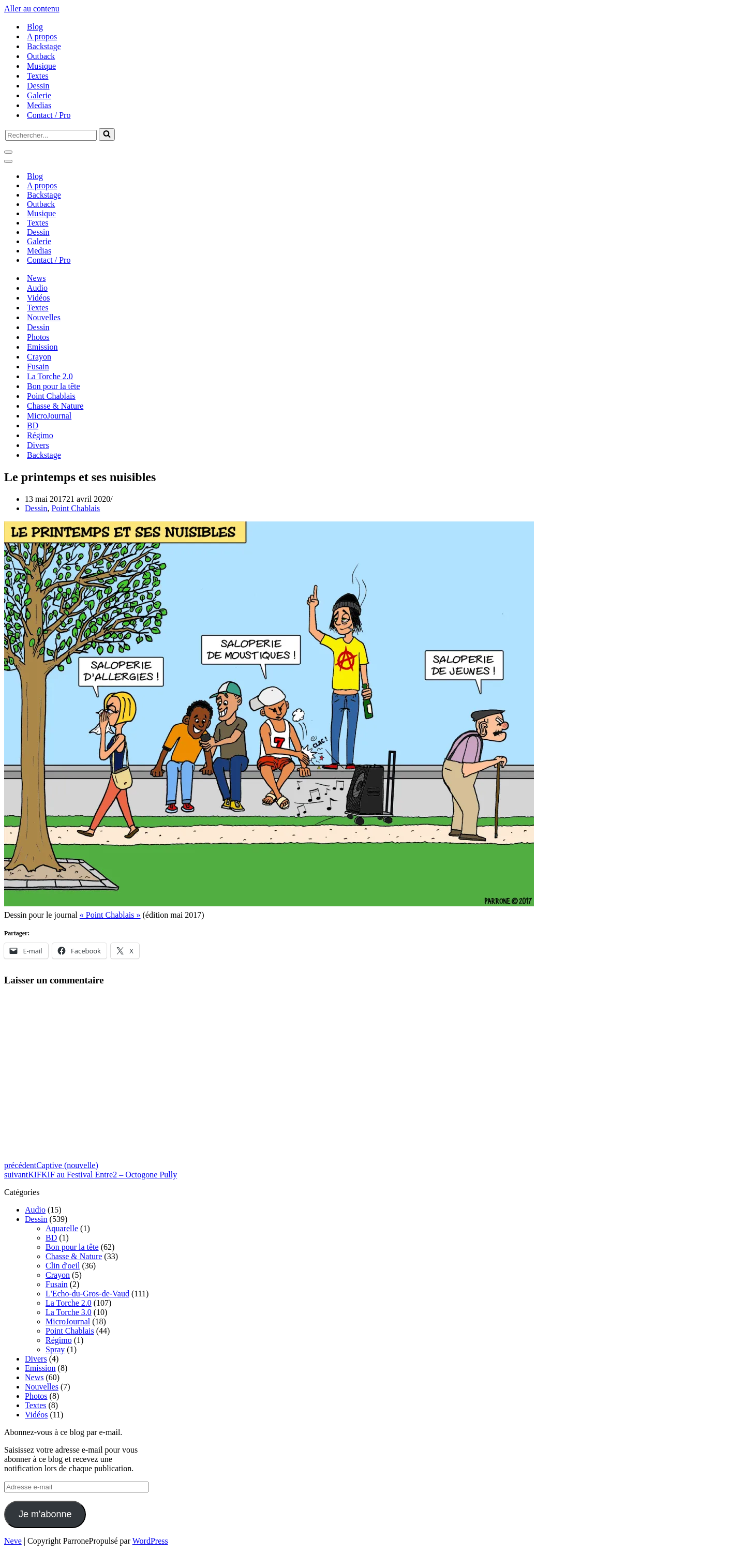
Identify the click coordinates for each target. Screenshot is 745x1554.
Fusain (38, 366)
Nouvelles (44, 317)
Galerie (39, 95)
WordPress (150, 1540)
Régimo (40, 435)
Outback (41, 56)
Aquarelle (62, 1228)
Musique (41, 66)
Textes (38, 75)
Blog (35, 26)
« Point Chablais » (110, 914)
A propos (42, 36)
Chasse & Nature (55, 405)
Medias (39, 105)
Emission (42, 346)
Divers (38, 445)
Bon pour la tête (53, 386)
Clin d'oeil (63, 1265)
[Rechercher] (51, 135)
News (36, 278)
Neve (13, 1540)
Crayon (39, 356)
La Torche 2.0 (50, 376)
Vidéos (38, 297)
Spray (55, 1349)
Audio (37, 287)
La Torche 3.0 (69, 1312)
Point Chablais (51, 396)
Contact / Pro (48, 115)
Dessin (38, 85)
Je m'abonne (45, 1514)
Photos (38, 337)
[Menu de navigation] (8, 152)
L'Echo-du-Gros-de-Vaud (87, 1293)
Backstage (44, 46)
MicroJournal (49, 415)
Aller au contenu (31, 8)
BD (32, 425)
